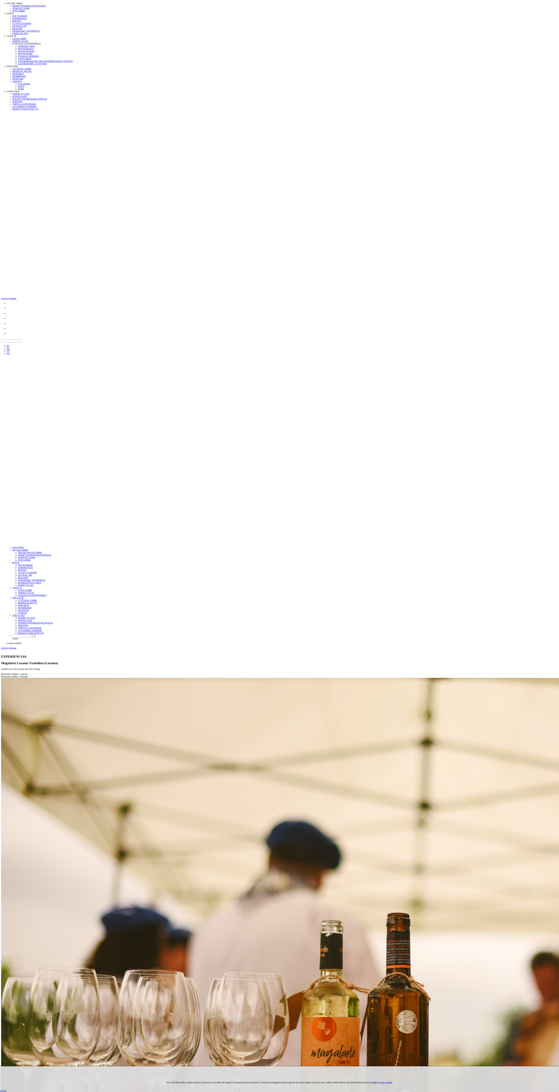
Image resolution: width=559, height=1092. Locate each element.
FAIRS (21, 89)
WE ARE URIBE (14, 3)
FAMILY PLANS (20, 33)
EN (8, 351)
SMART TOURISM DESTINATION (29, 6)
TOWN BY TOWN (21, 8)
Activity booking (8, 298)
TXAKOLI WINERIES (28, 56)
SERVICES (17, 101)
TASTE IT (11, 36)
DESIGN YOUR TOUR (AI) (25, 109)
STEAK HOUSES (26, 51)
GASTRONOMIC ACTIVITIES (32, 64)
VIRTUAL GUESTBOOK (24, 104)
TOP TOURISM (19, 16)
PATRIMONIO (19, 76)
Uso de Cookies (385, 1082)
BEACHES (17, 28)
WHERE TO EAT (20, 41)
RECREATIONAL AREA (29, 583)
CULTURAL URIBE (21, 69)
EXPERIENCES (19, 18)
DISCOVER (12, 66)
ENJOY (10, 13)
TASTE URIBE (19, 38)
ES (8, 346)
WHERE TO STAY (21, 94)
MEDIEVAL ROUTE (22, 71)
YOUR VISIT (13, 91)
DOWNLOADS (19, 96)
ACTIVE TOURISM (21, 23)
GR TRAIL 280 (19, 26)
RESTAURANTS (26, 49)
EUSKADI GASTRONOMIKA (26, 43)
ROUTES (16, 21)
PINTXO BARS (25, 54)
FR (8, 353)
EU (8, 348)
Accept (3, 1090)
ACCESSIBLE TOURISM (24, 106)
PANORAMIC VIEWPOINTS (26, 31)
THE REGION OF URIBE (30, 552)
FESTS (21, 86)
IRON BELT (18, 74)
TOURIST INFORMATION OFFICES (29, 99)
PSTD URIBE (18, 11)
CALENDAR (24, 84)
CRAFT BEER (24, 59)
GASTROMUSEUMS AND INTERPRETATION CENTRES (45, 61)
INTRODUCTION (26, 46)
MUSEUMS (17, 79)
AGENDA (17, 81)
